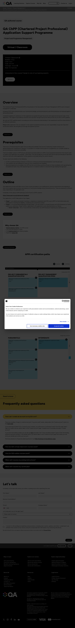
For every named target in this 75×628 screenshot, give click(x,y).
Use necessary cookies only (37, 326)
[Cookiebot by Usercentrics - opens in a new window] (63, 301)
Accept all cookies (59, 326)
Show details (63, 321)
